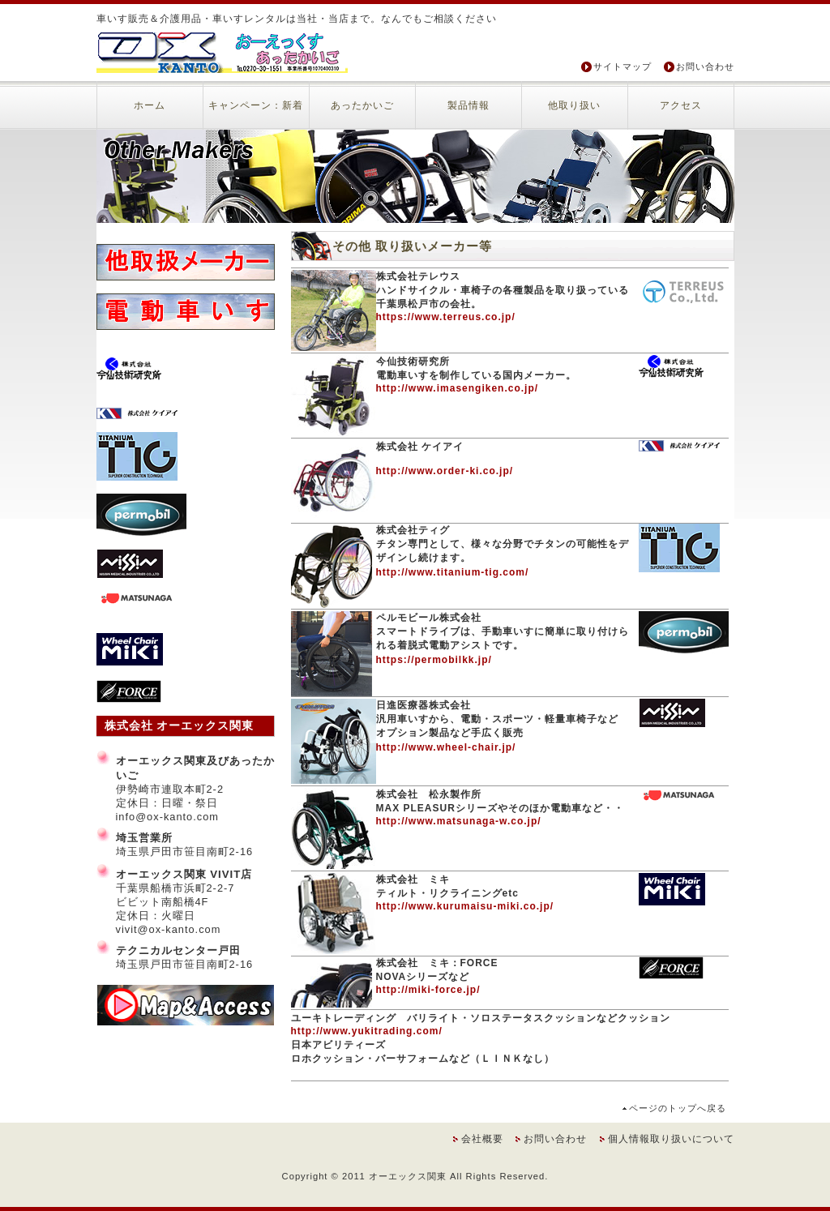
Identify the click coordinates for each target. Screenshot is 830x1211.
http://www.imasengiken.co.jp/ (457, 388)
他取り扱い (574, 105)
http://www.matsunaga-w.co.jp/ (458, 821)
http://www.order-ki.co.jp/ (445, 471)
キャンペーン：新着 (255, 105)
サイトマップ (622, 66)
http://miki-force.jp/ (428, 989)
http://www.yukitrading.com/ (367, 1031)
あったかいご (362, 105)
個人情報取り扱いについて (671, 1139)
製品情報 (468, 105)
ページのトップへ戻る (677, 1108)
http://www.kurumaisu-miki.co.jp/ (465, 906)
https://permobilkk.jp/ (434, 659)
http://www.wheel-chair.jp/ (446, 747)
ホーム (149, 105)
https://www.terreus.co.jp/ (446, 317)
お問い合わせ (705, 66)
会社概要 (482, 1139)
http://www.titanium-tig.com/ (452, 572)
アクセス (681, 105)
